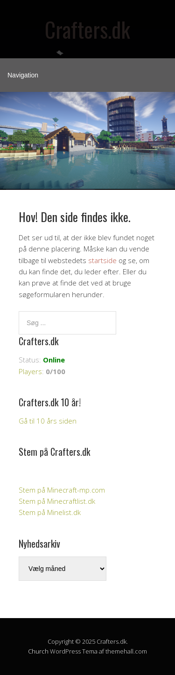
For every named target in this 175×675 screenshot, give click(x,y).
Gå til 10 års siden (48, 420)
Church (38, 651)
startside (102, 260)
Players (30, 371)
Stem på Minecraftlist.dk (57, 501)
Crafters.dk (87, 29)
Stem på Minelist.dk (50, 512)
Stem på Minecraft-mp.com (62, 489)
